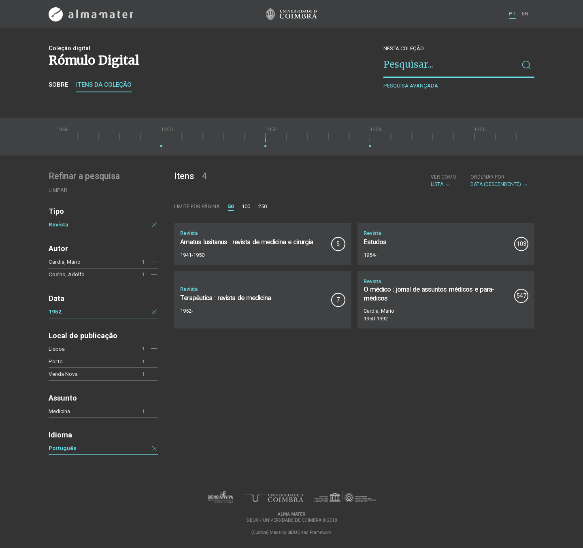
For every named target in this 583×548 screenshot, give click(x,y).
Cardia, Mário (65, 261)
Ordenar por (487, 177)
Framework (321, 532)
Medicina (59, 411)
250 (262, 206)
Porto (56, 361)
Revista (58, 224)
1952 (55, 311)
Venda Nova (63, 374)
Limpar (58, 190)
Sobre (58, 84)
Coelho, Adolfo (67, 274)
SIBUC (294, 532)
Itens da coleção (104, 84)
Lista (443, 181)
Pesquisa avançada (410, 86)
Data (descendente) (499, 181)
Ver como (443, 177)
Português (63, 448)
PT (512, 14)
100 (246, 206)
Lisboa (57, 348)
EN (525, 14)
